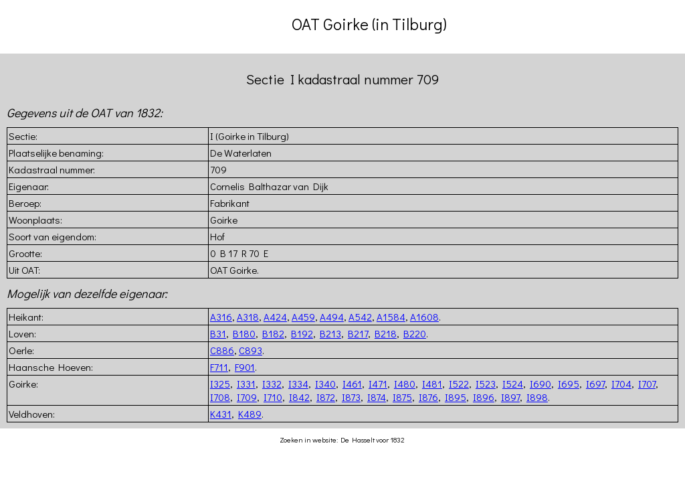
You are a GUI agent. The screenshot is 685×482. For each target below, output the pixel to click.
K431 (220, 413)
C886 (222, 350)
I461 (352, 383)
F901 (245, 367)
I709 (247, 397)
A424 (275, 316)
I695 (568, 383)
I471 (378, 383)
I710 (273, 397)
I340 (325, 383)
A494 (332, 316)
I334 (298, 383)
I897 (510, 397)
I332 (272, 383)
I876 (428, 397)
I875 (402, 397)
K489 (250, 413)
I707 (647, 383)
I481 (432, 383)
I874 (376, 397)
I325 (220, 383)
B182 (273, 333)
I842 (299, 397)
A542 (360, 316)
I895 (455, 397)
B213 (330, 333)
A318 (248, 316)
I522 (459, 383)
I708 (220, 397)
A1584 (391, 316)
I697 (595, 383)
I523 (486, 383)
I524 (512, 383)
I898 (537, 397)
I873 (351, 397)
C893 (250, 350)
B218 (386, 333)
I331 (246, 383)
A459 (303, 316)
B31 (218, 333)
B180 (244, 333)
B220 (414, 333)
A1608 (424, 316)
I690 (540, 383)
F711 (219, 367)
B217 (358, 333)
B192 (302, 333)
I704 (621, 383)
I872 (325, 397)
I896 (483, 397)
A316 (221, 316)
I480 (404, 383)
